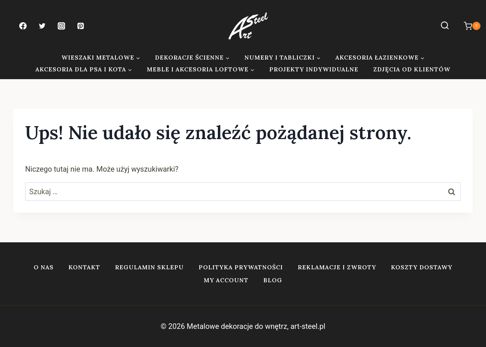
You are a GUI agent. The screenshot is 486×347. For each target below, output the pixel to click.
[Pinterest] (80, 25)
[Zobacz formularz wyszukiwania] (445, 26)
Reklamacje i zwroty (337, 267)
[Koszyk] (468, 26)
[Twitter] (42, 25)
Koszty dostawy (421, 267)
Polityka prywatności (241, 267)
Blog (272, 280)
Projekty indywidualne (313, 69)
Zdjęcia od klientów (411, 69)
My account (226, 280)
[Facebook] (23, 25)
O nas (44, 267)
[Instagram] (61, 25)
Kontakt (84, 267)
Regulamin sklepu (149, 267)
